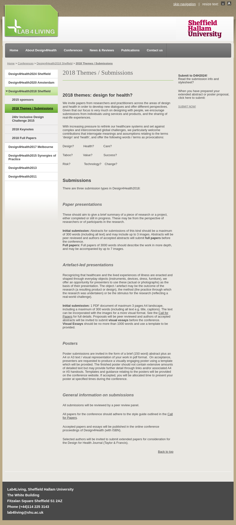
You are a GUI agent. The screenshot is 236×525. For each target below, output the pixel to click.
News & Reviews (102, 50)
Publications (130, 50)
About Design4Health (41, 50)
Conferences (73, 50)
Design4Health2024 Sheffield (29, 74)
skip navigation (184, 4)
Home (14, 50)
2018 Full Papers (24, 138)
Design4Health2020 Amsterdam (31, 82)
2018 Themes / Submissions (94, 63)
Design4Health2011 (22, 176)
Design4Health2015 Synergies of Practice (32, 157)
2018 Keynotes (23, 129)
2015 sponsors (23, 99)
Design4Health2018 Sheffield (54, 63)
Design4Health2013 (22, 168)
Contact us (155, 50)
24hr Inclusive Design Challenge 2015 (28, 118)
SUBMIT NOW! (187, 106)
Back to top (165, 451)
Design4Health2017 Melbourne (30, 147)
